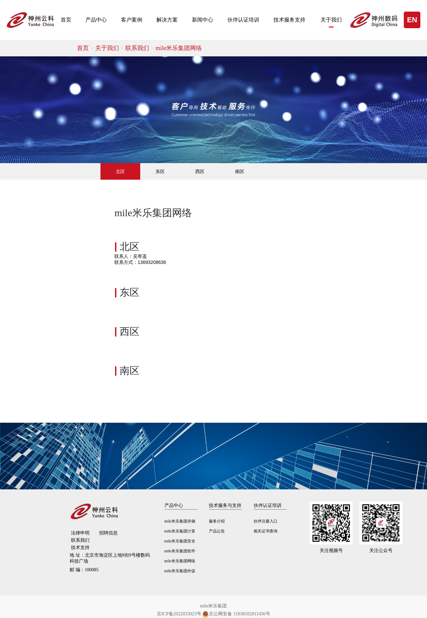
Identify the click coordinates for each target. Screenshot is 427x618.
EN (412, 20)
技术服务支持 (289, 20)
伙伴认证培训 (243, 20)
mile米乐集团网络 (178, 48)
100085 (84, 569)
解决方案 (167, 20)
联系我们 (140, 48)
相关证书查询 (265, 531)
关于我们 (331, 20)
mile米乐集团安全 (179, 541)
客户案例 (131, 20)
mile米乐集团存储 (179, 521)
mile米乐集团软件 (179, 551)
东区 (160, 171)
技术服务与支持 (225, 505)
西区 (200, 171)
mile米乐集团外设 (179, 571)
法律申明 (80, 532)
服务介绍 (217, 521)
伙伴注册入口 (265, 521)
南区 (239, 171)
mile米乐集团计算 (179, 531)
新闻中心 (202, 20)
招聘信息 (108, 532)
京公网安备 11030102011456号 (236, 614)
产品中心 (96, 20)
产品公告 (217, 531)
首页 (66, 20)
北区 (120, 171)
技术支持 (80, 547)
